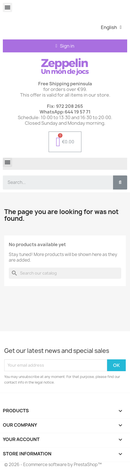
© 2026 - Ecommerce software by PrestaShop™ (53, 464)
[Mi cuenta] (65, 45)
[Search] (65, 273)
